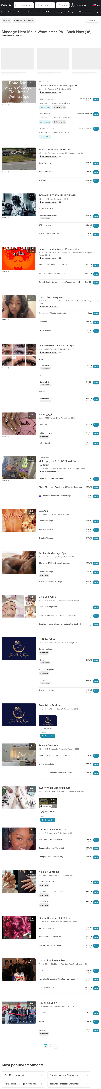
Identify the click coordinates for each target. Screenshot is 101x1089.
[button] (24, 5)
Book (96, 99)
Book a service (47, 736)
